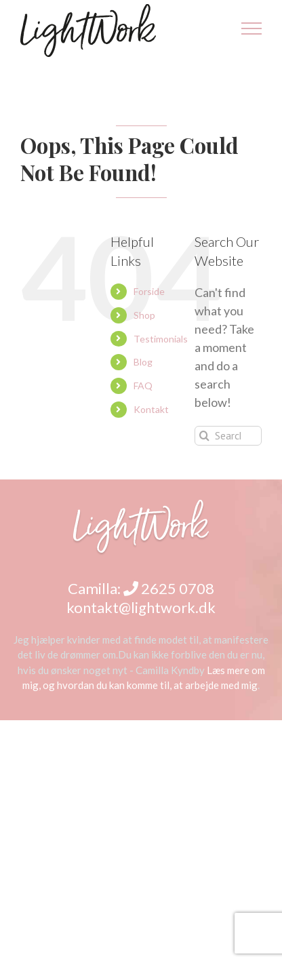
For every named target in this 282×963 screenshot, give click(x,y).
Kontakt (151, 409)
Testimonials (161, 339)
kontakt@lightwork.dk (141, 607)
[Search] (204, 436)
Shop (144, 315)
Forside (149, 291)
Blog (143, 362)
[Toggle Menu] (251, 28)
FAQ (143, 385)
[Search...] (228, 436)
